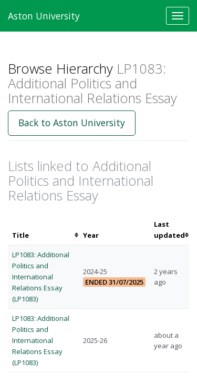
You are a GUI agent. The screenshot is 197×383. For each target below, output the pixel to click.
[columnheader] (43, 230)
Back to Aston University (71, 122)
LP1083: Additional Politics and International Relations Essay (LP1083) (40, 276)
